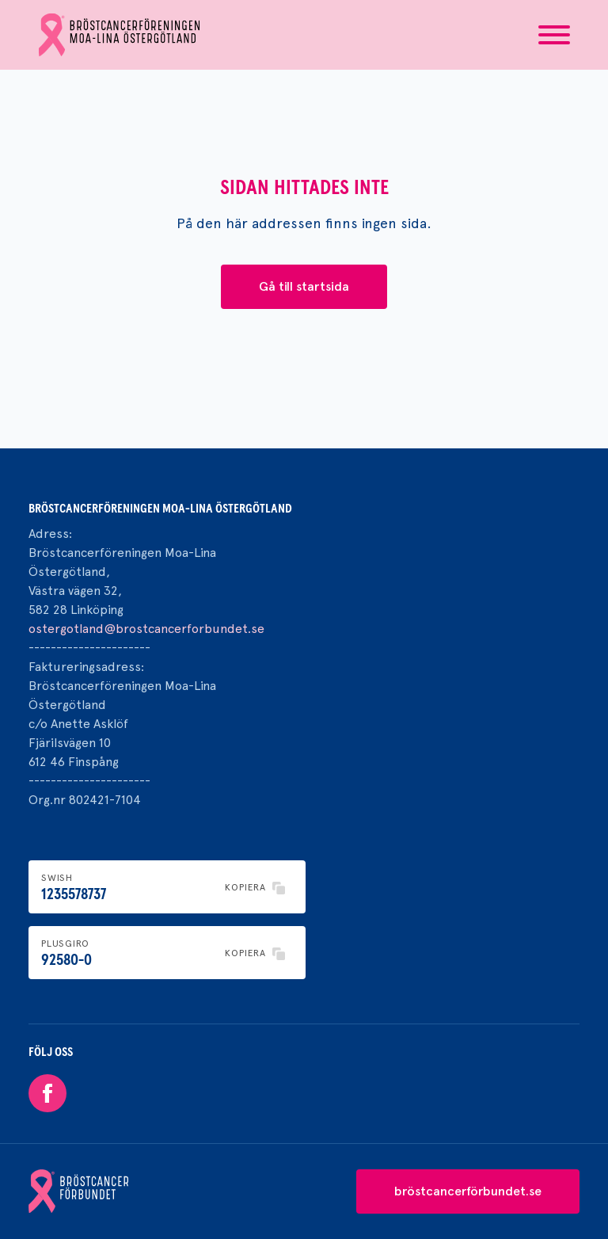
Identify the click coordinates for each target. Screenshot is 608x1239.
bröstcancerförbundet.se (468, 1191)
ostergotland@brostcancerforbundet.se (146, 628)
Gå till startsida (304, 286)
